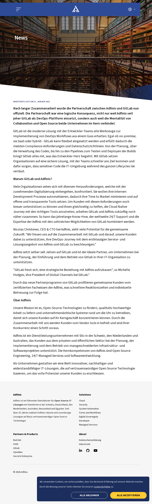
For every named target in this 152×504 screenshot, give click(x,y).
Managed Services (88, 424)
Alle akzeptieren (128, 495)
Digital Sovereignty (88, 416)
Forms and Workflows (90, 412)
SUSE (15, 444)
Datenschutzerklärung (90, 440)
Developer (84, 420)
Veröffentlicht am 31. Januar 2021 (31, 101)
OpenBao (18, 452)
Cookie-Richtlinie (102, 486)
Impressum (84, 444)
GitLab (16, 448)
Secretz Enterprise (22, 456)
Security (83, 404)
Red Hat (17, 440)
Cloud (82, 400)
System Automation (89, 408)
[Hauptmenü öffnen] (35, 9)
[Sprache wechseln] (131, 9)
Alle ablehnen (89, 495)
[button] (19, 9)
